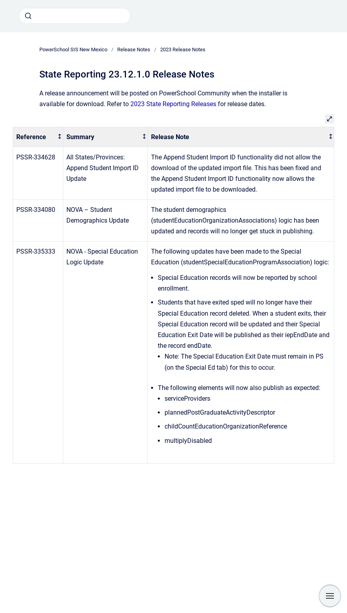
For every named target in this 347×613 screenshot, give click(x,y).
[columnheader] (38, 137)
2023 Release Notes (182, 49)
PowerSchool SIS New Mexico (73, 49)
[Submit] (28, 16)
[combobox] (74, 15)
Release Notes (133, 49)
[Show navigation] (330, 596)
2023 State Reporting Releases (173, 104)
